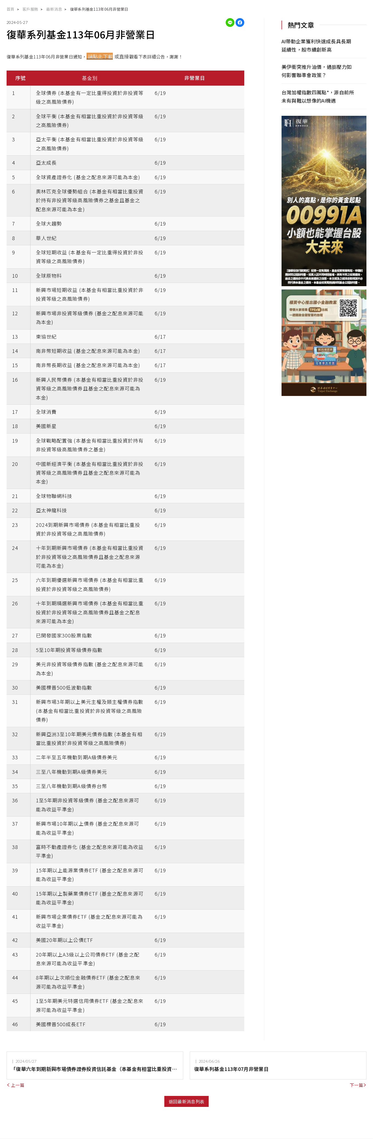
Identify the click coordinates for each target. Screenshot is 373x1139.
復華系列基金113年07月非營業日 (231, 1068)
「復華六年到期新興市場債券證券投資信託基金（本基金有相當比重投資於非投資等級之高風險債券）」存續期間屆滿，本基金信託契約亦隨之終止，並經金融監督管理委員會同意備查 (94, 1069)
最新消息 (54, 9)
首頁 (11, 9)
